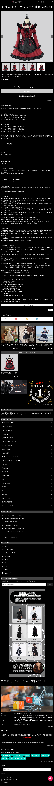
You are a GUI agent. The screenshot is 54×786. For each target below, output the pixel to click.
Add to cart (27, 91)
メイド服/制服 (5, 472)
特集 (3, 479)
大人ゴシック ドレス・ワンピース (11, 460)
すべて (6, 319)
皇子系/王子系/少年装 (8, 423)
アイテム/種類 (5, 453)
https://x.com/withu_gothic (8, 281)
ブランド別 (5, 468)
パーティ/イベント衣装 (8, 505)
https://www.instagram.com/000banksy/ (12, 191)
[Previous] (2, 36)
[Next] (52, 36)
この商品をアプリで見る (27, 305)
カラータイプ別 (6, 498)
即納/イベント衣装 (7, 430)
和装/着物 (4, 464)
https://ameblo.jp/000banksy (9, 288)
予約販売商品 (5, 475)
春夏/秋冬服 (5, 494)
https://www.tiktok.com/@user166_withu (12, 295)
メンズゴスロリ (6, 483)
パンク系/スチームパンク (8, 445)
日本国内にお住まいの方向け (27, 96)
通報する (50, 309)
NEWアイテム (5, 490)
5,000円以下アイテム (7, 438)
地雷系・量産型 (6, 449)
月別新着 (4, 487)
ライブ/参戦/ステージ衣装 (9, 441)
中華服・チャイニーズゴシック (10, 456)
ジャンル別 (5, 434)
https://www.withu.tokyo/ (8, 181)
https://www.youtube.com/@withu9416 (12, 291)
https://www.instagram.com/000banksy (12, 284)
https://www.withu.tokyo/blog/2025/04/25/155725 (15, 272)
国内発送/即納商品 (7, 502)
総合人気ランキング (7, 426)
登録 (50, 584)
